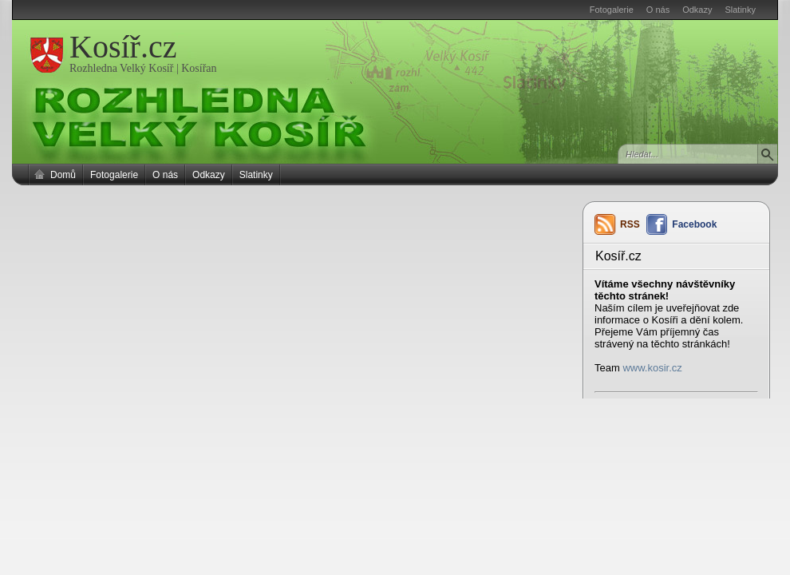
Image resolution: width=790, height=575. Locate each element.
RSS (630, 224)
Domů (63, 174)
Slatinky (740, 9)
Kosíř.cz (122, 47)
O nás (658, 9)
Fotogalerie (612, 9)
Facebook (694, 224)
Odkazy (697, 9)
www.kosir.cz (651, 368)
